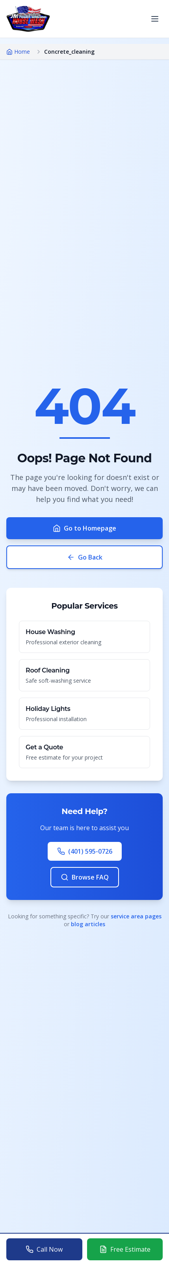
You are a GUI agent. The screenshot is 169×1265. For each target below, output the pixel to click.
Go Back (84, 557)
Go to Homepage (84, 528)
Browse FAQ (85, 877)
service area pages (136, 916)
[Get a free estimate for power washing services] (125, 1249)
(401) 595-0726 (84, 851)
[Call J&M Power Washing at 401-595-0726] (44, 1249)
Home (18, 51)
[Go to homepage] (28, 19)
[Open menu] (155, 19)
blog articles (88, 924)
